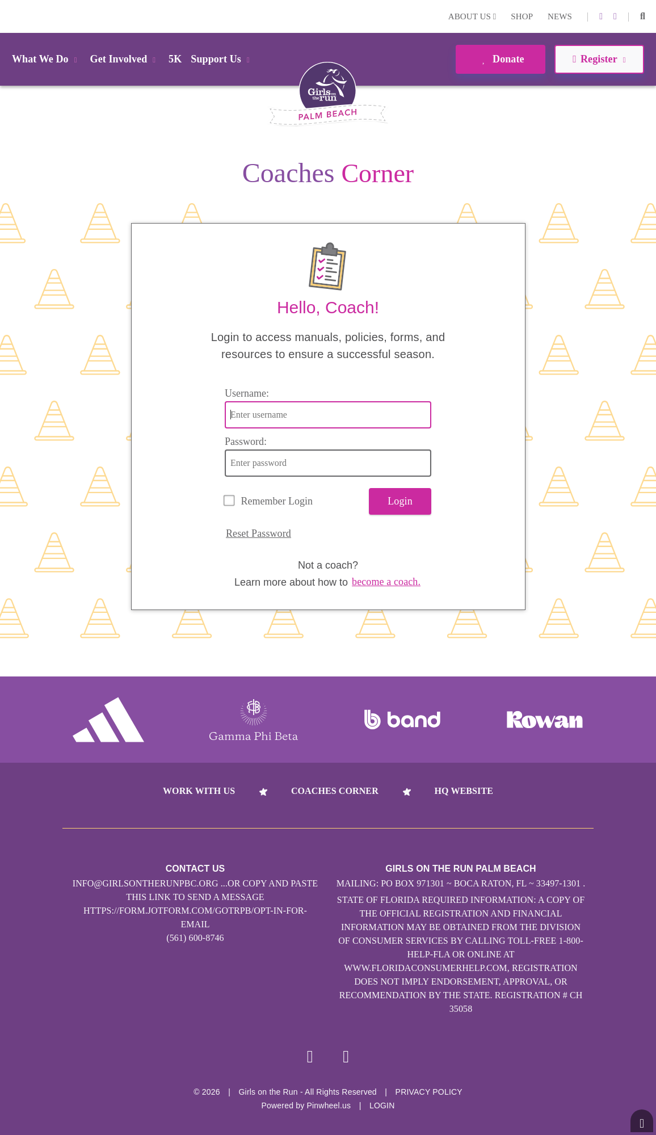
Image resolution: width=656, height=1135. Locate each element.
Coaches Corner (335, 791)
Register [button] (599, 59)
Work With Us (199, 791)
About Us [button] (472, 16)
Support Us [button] (222, 59)
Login (11, 16)
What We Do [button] (46, 59)
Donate (500, 59)
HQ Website (464, 791)
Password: (246, 441)
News (560, 16)
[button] (642, 16)
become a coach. (386, 581)
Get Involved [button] (125, 59)
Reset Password (258, 533)
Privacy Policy (429, 1091)
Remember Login (277, 501)
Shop (522, 16)
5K (175, 59)
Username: (247, 393)
